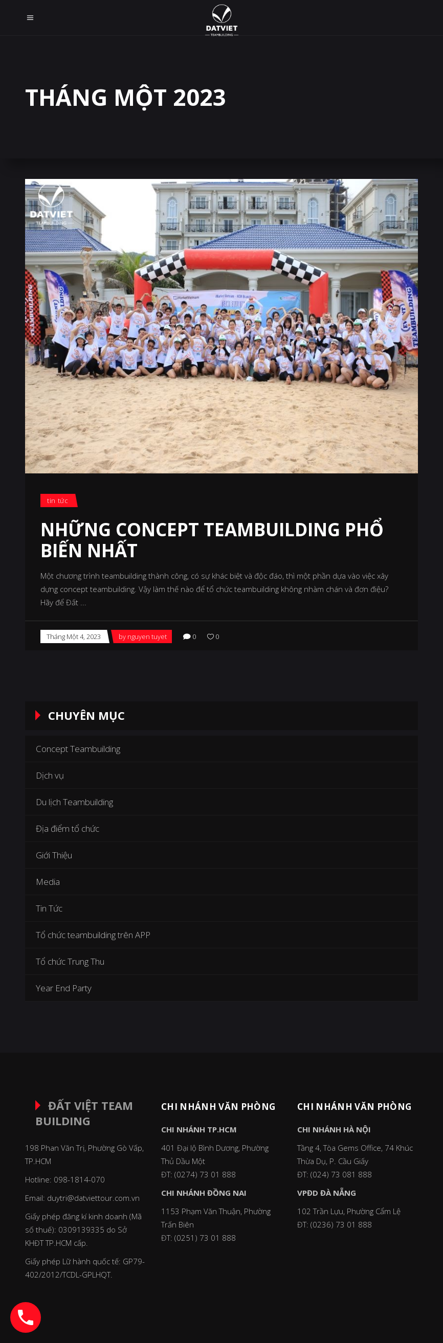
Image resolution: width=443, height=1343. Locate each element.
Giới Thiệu (54, 855)
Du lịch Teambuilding (74, 802)
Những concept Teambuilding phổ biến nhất (212, 539)
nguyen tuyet (147, 636)
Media (48, 881)
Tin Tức (58, 500)
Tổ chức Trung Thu (70, 961)
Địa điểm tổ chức (67, 828)
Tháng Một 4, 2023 (74, 636)
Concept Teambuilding (78, 749)
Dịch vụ (50, 775)
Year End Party (64, 988)
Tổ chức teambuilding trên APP (93, 935)
